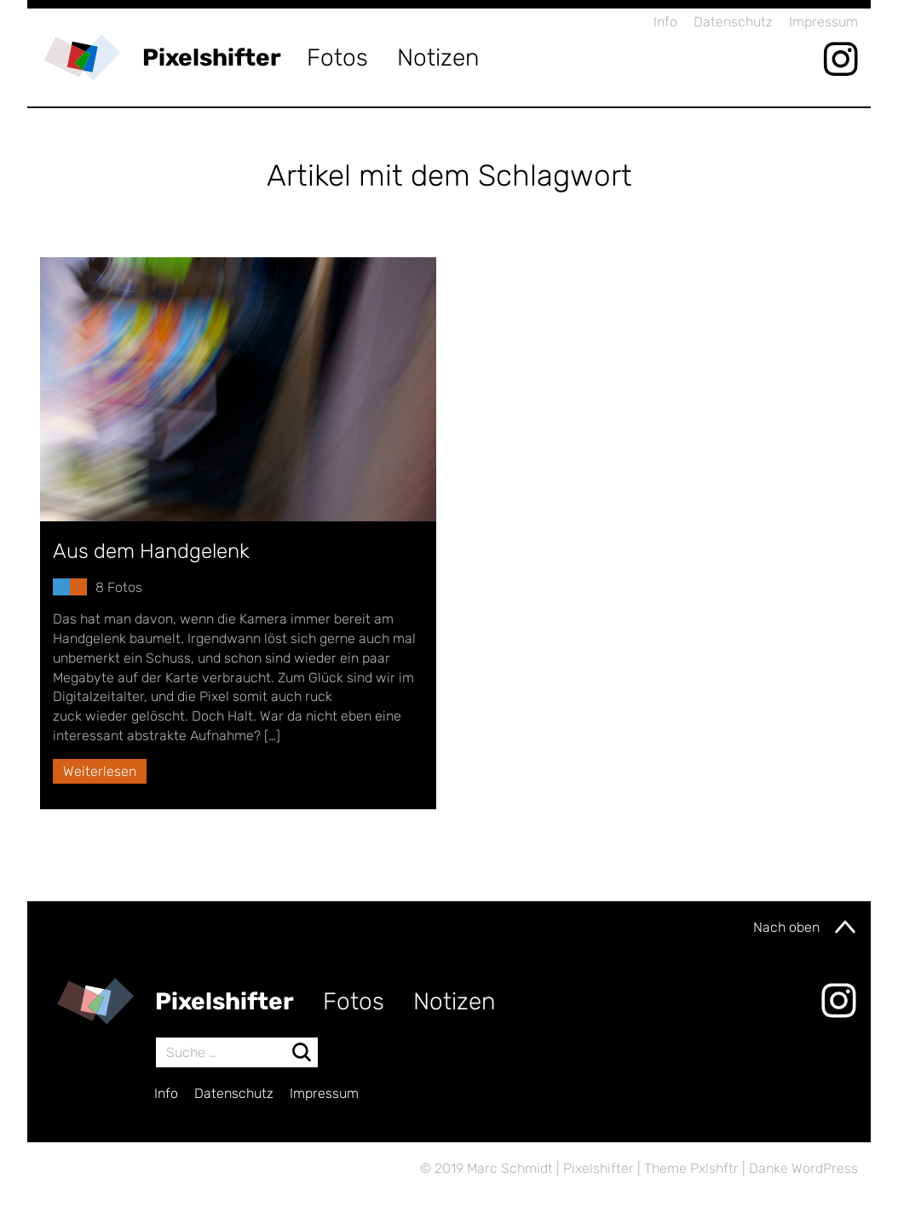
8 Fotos (118, 587)
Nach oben (805, 927)
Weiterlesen (99, 771)
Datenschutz (733, 22)
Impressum (823, 22)
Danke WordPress (803, 1168)
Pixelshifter (211, 57)
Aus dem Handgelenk (151, 551)
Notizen (438, 57)
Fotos (337, 57)
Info (665, 22)
